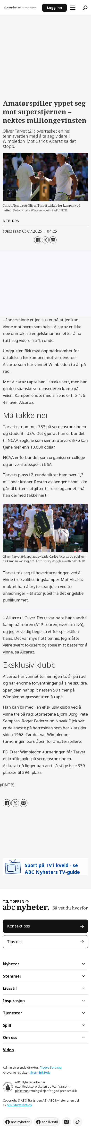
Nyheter (11, 963)
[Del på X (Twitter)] (45, 239)
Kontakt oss (18, 926)
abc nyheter (20, 1122)
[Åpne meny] (72, 8)
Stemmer (12, 976)
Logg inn (54, 7)
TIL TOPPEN (13, 901)
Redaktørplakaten (34, 1086)
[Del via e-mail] (52, 239)
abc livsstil (50, 1122)
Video (8, 1049)
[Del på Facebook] (37, 239)
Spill (7, 1025)
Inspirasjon (14, 1000)
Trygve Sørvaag (51, 1067)
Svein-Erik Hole (40, 1073)
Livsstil (10, 988)
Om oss (10, 1037)
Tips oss (14, 941)
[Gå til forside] (20, 7)
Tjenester (12, 1013)
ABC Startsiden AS (19, 1105)
